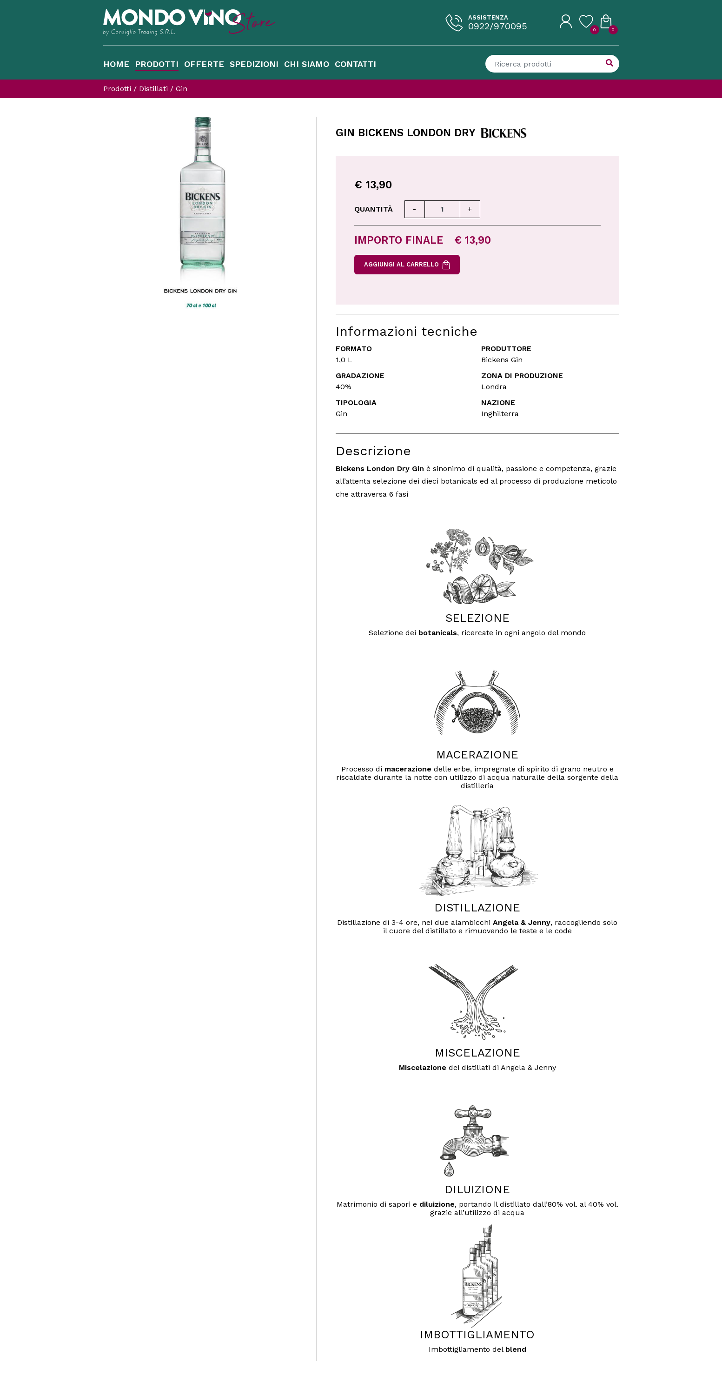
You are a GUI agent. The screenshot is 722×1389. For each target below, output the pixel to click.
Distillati (153, 88)
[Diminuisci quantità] (414, 209)
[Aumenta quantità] (470, 209)
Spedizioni (254, 64)
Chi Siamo (306, 64)
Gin (181, 88)
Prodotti (157, 64)
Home (116, 64)
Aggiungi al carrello (407, 264)
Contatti (355, 64)
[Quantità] (442, 209)
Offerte (204, 64)
